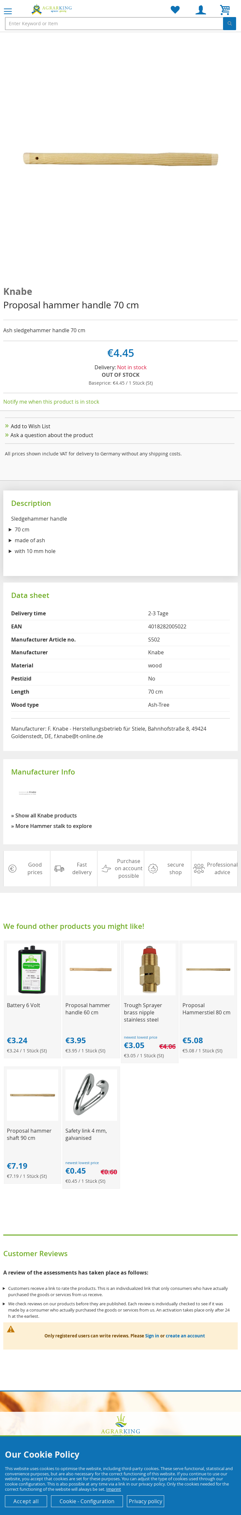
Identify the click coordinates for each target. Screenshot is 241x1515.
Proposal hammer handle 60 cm (87, 1009)
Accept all (26, 1501)
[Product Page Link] (33, 993)
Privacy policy (145, 1501)
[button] (16, 159)
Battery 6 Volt (23, 1005)
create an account (185, 1336)
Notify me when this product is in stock (51, 401)
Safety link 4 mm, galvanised (86, 1134)
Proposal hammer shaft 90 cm (29, 1134)
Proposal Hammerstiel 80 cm (206, 1009)
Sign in (152, 1336)
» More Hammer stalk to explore (51, 826)
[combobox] (120, 23)
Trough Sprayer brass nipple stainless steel (143, 1012)
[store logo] (52, 9)
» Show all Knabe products (44, 815)
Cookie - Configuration (87, 1501)
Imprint (113, 1489)
